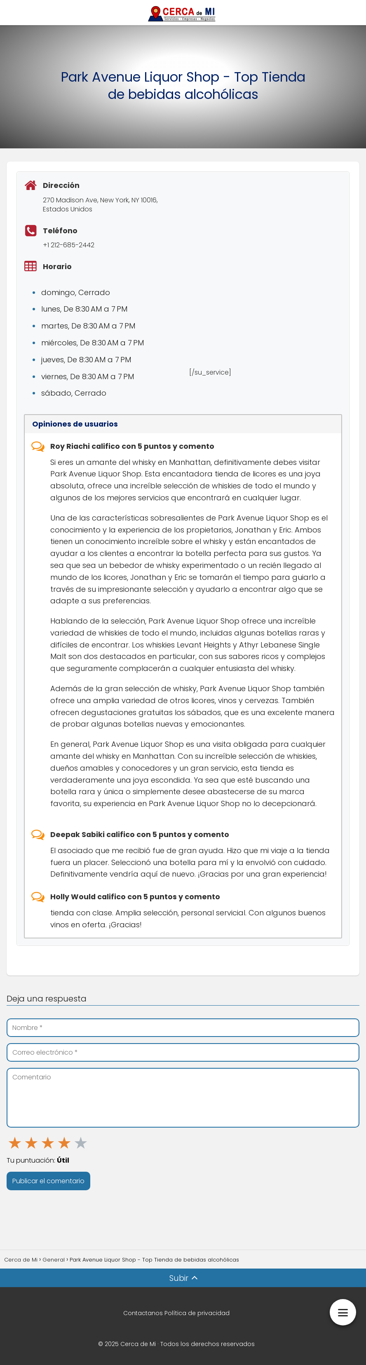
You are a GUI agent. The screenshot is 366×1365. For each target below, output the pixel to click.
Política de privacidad (197, 1313)
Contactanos (143, 1313)
